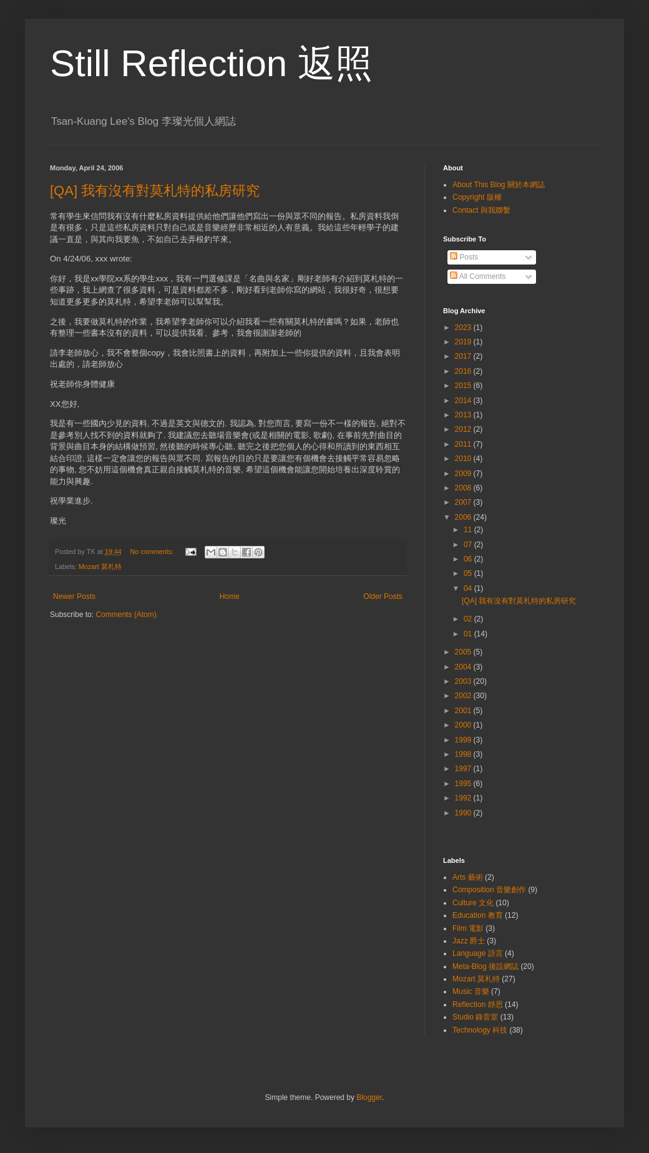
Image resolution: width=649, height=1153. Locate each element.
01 (469, 634)
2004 (464, 667)
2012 (464, 429)
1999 (464, 740)
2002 (464, 695)
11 (469, 529)
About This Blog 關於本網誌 (498, 184)
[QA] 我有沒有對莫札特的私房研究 (155, 190)
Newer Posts (74, 596)
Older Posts (383, 596)
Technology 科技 (479, 1030)
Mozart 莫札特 (100, 566)
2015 (464, 385)
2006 (464, 517)
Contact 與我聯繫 (481, 210)
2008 (464, 488)
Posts (464, 257)
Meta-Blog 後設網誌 (485, 966)
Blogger (369, 1097)
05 (469, 573)
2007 (464, 502)
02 (469, 619)
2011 (464, 444)
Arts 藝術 (467, 877)
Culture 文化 (473, 902)
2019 (464, 342)
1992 (464, 798)
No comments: (152, 551)
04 (469, 588)
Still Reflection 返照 (211, 63)
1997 (464, 768)
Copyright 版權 (477, 197)
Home (230, 596)
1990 (464, 813)
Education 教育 (477, 915)
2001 (464, 710)
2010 (464, 458)
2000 (464, 725)
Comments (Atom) (125, 614)
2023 (464, 327)
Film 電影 (468, 928)
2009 (464, 473)
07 (469, 544)
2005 (464, 652)
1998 (464, 754)
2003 (464, 681)
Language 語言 (477, 953)
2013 (464, 415)
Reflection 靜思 (477, 1004)
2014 (464, 400)
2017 (464, 356)
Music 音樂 (470, 991)
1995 (464, 783)
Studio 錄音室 (475, 1017)
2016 (464, 371)
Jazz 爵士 (468, 941)
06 (469, 559)
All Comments (477, 276)
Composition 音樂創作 (489, 889)
